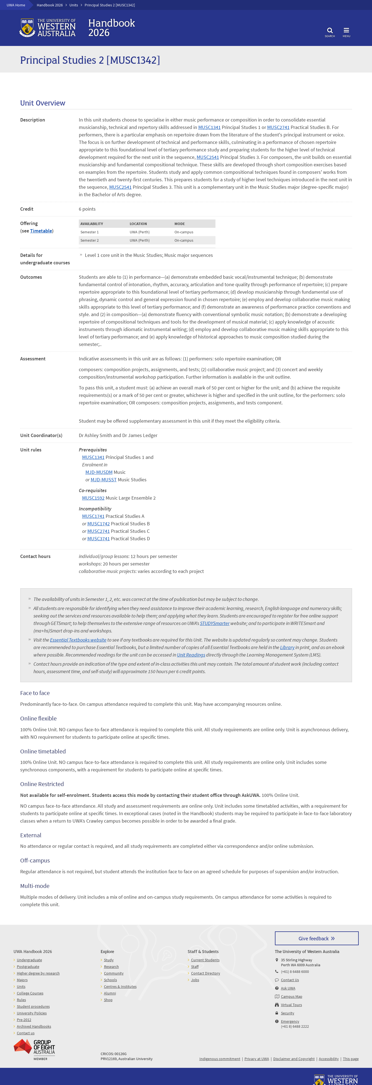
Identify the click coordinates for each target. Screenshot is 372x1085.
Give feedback (314, 938)
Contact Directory (205, 973)
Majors (22, 979)
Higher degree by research (38, 973)
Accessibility (329, 1058)
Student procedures (33, 1006)
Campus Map (291, 996)
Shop (108, 999)
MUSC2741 (278, 127)
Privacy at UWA (256, 1058)
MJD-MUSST (104, 479)
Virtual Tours (291, 1004)
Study (109, 959)
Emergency (290, 1021)
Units (73, 4)
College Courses (30, 993)
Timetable (41, 231)
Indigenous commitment (219, 1058)
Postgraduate (28, 966)
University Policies (32, 1013)
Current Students (205, 959)
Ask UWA (288, 988)
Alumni (110, 993)
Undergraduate (29, 959)
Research (111, 966)
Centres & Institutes (120, 986)
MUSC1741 (93, 516)
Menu (346, 32)
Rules (21, 999)
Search (329, 32)
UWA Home (16, 4)
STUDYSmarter (215, 623)
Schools (110, 979)
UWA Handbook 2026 (33, 951)
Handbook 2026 (50, 4)
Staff (195, 966)
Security (287, 1013)
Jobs (195, 979)
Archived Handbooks (34, 1026)
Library (287, 647)
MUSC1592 (93, 498)
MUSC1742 (98, 523)
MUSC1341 (209, 127)
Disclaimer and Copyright (294, 1058)
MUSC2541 (208, 157)
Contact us (26, 1032)
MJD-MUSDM (99, 472)
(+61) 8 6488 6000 (295, 971)
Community (114, 973)
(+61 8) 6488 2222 (295, 1026)
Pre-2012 (24, 1019)
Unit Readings (191, 655)
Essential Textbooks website (78, 640)
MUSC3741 (98, 538)
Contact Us (290, 979)
